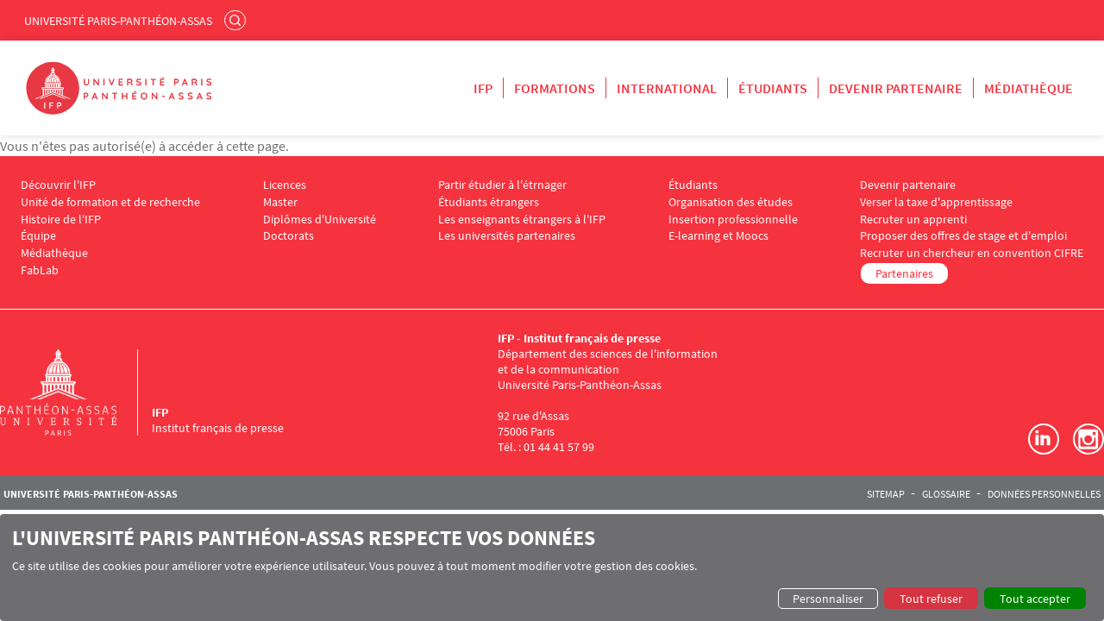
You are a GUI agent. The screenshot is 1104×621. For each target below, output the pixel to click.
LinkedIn (1043, 439)
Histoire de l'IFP (61, 219)
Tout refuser (931, 598)
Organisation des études (730, 202)
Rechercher (237, 20)
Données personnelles (1044, 494)
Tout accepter (1035, 598)
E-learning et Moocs (718, 236)
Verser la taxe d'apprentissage (936, 202)
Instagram (1088, 439)
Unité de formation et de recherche (110, 202)
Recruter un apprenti (913, 219)
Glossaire (946, 494)
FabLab (40, 270)
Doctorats (288, 236)
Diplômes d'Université (319, 219)
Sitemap (886, 494)
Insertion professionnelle (733, 219)
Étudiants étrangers (488, 202)
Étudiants (772, 88)
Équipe (38, 236)
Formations (554, 88)
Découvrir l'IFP (58, 185)
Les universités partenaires (506, 236)
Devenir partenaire (896, 88)
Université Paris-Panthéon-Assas (118, 21)
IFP (483, 88)
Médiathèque (1028, 88)
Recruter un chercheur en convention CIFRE (971, 253)
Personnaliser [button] (828, 598)
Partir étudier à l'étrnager (502, 185)
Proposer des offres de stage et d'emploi (963, 236)
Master (280, 202)
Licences (284, 185)
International (667, 88)
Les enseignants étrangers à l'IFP (521, 219)
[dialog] (552, 567)
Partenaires (904, 273)
